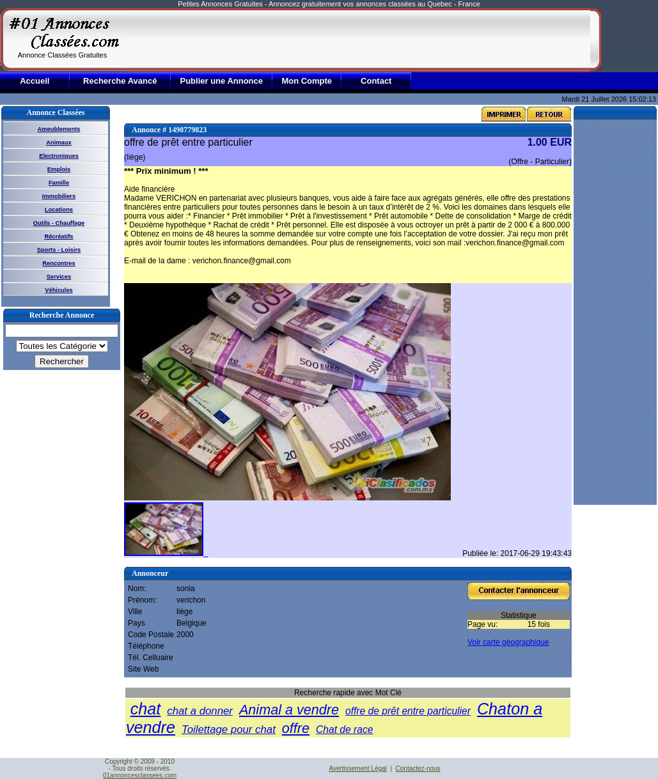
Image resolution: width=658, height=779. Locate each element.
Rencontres (58, 263)
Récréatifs (58, 236)
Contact (376, 81)
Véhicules (59, 290)
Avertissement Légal (357, 768)
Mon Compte (306, 81)
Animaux (58, 142)
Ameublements (59, 129)
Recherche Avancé (120, 81)
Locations (59, 209)
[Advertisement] (357, 39)
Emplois (58, 169)
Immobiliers (58, 196)
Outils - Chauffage (58, 223)
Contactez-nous (418, 768)
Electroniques (59, 156)
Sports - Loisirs (59, 250)
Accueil (34, 81)
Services (59, 277)
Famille (59, 183)
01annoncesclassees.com (139, 775)
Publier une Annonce (221, 81)
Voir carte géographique (508, 642)
